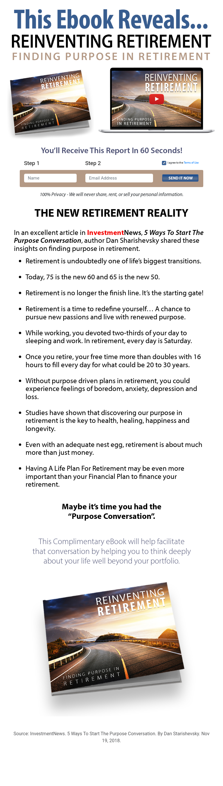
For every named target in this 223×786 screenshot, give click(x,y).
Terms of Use (191, 162)
